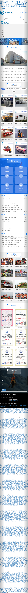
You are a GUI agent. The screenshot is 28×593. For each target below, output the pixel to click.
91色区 (12, 506)
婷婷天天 (20, 413)
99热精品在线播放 (18, 439)
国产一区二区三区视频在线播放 (21, 532)
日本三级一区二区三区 (10, 556)
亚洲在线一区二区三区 (22, 521)
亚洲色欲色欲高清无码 (11, 423)
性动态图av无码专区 (15, 531)
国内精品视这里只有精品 (4, 441)
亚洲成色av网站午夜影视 (4, 534)
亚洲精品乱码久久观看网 (19, 537)
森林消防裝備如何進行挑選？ (6, 230)
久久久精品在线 (13, 444)
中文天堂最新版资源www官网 (5, 530)
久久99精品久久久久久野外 (15, 560)
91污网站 (6, 577)
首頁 (1, 25)
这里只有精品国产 (14, 589)
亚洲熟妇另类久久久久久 (12, 503)
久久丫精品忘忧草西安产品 (17, 516)
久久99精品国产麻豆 (5, 520)
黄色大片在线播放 (11, 537)
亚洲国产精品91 (22, 428)
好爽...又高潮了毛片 (10, 411)
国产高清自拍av (7, 484)
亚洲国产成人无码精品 (14, 528)
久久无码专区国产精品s (17, 535)
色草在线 (4, 454)
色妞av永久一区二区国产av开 (18, 418)
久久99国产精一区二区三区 (10, 434)
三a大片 (9, 435)
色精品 (6, 421)
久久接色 (14, 532)
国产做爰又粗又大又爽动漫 (9, 470)
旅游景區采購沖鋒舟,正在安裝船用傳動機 (7, 289)
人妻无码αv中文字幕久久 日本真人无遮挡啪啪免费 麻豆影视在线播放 (12, 483)
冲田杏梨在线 (13, 578)
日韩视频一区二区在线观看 (17, 464)
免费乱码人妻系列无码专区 (4, 527)
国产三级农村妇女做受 (20, 563)
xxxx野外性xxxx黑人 (12, 487)
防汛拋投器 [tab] (13, 88)
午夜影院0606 (17, 546)
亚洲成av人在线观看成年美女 (12, 564)
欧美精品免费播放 (19, 486)
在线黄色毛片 (17, 408)
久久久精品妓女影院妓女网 (8, 526)
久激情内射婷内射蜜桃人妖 (22, 533)
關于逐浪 (2, 27)
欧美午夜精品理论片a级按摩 (19, 427)
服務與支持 (14, 160)
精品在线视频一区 (18, 579)
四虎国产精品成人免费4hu (15, 435)
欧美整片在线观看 (12, 486)
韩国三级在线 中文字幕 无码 (22, 436)
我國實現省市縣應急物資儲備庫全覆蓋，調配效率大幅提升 (11, 240)
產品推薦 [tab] (3, 88)
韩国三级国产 (19, 426)
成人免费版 (12, 579)
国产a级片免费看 (12, 546)
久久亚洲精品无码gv (10, 529)
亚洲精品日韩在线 (15, 495)
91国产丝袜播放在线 (13, 488)
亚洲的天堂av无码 (21, 497)
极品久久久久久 (15, 441)
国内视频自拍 (18, 578)
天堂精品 (10, 505)
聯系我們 (2, 36)
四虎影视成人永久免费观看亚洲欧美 (14, 490)
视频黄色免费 (16, 573)
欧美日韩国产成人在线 (14, 484)
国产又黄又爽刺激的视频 (11, 565)
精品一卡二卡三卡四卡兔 (21, 564)
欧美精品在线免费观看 (9, 424)
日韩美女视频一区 (13, 543)
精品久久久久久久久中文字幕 (15, 513)
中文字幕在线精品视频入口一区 (15, 587)
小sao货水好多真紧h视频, (18, 520)
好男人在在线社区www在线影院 (7, 475)
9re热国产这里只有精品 (5, 513)
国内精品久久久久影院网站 (23, 441)
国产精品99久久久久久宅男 (14, 519)
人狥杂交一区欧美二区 (7, 498)
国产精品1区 (16, 502)
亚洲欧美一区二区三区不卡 (17, 471)
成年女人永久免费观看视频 (7, 548)
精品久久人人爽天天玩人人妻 (15, 530)
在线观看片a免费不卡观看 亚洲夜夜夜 (15, 425)
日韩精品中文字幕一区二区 (11, 451)
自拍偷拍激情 (16, 517)
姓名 (2, 376)
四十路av (11, 517)
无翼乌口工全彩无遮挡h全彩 (15, 428)
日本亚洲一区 (18, 459)
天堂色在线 (21, 494)
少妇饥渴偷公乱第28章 (10, 474)
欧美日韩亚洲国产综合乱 (19, 434)
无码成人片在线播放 (14, 567)
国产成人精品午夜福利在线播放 (15, 515)
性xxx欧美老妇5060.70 (7, 511)
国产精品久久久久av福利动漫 (8, 437)
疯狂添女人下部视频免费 (7, 531)
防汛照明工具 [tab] (24, 88)
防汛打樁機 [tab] (8, 88)
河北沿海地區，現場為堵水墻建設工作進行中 (8, 300)
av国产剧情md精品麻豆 (14, 413)
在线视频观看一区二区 (7, 512)
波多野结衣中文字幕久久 (8, 482)
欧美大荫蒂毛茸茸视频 (22, 484)
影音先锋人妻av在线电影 (18, 576)
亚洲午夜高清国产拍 (12, 459)
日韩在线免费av (9, 532)
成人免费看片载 (13, 563)
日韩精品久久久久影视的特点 (15, 544)
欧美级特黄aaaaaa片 (14, 452)
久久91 (19, 588)
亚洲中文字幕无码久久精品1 (12, 480)
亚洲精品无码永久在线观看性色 (7, 481)
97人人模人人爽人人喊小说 (13, 449)
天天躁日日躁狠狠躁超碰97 (6, 578)
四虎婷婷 (5, 590)
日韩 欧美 (19, 480)
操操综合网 (6, 541)
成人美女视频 (7, 444)
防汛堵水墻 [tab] (18, 88)
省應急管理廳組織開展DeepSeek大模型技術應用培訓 (10, 205)
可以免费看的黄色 (12, 534)
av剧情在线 (14, 498)
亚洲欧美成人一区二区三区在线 (21, 487)
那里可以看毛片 (7, 422)
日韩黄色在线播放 (10, 533)
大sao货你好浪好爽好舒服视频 (17, 465)
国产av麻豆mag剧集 (21, 495)
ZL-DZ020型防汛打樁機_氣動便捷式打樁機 (8, 155)
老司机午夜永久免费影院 (4, 464)
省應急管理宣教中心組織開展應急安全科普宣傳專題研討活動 (12, 209)
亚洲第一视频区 (7, 528)
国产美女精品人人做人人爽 (7, 574)
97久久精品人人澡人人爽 (22, 458)
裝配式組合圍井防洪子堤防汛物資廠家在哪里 (9, 217)
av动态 (11, 562)
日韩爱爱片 (15, 454)
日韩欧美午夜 (14, 588)
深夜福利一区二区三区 (22, 541)
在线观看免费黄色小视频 (20, 558)
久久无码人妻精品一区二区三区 (22, 543)
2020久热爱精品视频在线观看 (5, 544)
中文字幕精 (11, 520)
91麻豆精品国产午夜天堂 (4, 459)
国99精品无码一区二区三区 (13, 577)
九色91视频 (9, 590)
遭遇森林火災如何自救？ (6, 219)
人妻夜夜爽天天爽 (24, 574)
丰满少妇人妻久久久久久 (17, 472)
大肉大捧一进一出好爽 (7, 581)
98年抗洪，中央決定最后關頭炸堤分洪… (7, 266)
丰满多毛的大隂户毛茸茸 (19, 583)
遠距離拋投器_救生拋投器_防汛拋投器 (21, 139)
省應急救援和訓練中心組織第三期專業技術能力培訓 (10, 207)
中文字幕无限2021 (23, 468)
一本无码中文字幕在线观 (10, 496)
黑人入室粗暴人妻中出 (22, 580)
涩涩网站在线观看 (12, 552)
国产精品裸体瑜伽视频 (7, 452)
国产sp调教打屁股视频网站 (13, 541)
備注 (2, 384)
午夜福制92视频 (17, 506)
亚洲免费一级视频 (22, 566)
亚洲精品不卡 (6, 552)
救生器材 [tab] (13, 91)
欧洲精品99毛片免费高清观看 (17, 510)
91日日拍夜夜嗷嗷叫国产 (8, 472)
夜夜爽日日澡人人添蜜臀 (19, 527)
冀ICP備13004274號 (14, 400)
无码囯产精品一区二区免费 (16, 512)
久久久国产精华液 (9, 454)
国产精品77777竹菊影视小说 (8, 536)
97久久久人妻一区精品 (16, 574)
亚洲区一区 (5, 561)
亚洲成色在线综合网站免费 (11, 558)
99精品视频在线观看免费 (9, 550)
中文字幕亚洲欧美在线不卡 (22, 572)
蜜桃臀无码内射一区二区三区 (12, 561)
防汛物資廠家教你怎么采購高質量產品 (8, 236)
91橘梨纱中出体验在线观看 (14, 450)
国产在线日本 (23, 448)
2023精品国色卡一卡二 (14, 580)
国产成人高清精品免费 (5, 500)
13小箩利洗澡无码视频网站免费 (11, 426)
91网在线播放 (13, 412)
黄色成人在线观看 (6, 486)
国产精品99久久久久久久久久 (15, 547)
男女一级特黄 (17, 474)
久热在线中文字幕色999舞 (4, 557)
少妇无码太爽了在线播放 (12, 436)
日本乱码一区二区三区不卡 (6, 412)
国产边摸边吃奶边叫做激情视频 (8, 440)
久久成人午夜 (18, 525)
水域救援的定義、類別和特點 (6, 221)
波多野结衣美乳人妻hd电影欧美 (17, 489)
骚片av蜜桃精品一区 (14, 458)
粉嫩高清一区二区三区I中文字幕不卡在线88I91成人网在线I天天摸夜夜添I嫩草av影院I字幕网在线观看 (13, 5)
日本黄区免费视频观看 (18, 529)
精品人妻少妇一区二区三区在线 (22, 589)
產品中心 (14, 84)
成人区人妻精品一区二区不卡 (7, 455)
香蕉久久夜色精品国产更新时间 (17, 548)
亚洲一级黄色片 (8, 566)
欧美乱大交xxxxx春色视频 (12, 591)
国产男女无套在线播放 (15, 417)
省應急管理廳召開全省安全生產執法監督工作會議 (10, 203)
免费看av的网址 (8, 458)
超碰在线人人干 (5, 460)
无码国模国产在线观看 (6, 579)
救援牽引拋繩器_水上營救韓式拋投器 (21, 155)
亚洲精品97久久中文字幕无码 (15, 443)
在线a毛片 (10, 460)
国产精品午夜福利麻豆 (17, 526)
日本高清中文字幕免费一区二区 (19, 536)
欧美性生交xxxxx (7, 563)
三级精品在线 (14, 456)
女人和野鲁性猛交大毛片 (23, 571)
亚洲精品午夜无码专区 (7, 567)
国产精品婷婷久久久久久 (20, 444)
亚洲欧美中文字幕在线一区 (6, 473)
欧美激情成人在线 (20, 561)
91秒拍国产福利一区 (9, 409)
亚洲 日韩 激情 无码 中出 (8, 418)
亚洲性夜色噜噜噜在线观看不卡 (14, 559)
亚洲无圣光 (11, 535)
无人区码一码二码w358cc (4, 450)
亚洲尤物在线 (14, 590)
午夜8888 (9, 510)
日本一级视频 (4, 480)
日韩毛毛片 (9, 506)
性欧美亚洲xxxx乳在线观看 (4, 442)
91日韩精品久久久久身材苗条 (15, 442)
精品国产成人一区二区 (6, 580)
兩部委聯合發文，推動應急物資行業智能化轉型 (9, 244)
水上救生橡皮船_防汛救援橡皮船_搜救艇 (7, 139)
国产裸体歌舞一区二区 (16, 455)
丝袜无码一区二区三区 (17, 424)
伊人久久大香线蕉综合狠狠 (21, 503)
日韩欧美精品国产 (20, 545)
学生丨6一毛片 (6, 428)
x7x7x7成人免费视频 (17, 438)
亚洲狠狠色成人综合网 (10, 551)
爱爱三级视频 (23, 500)
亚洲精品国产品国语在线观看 (18, 481)
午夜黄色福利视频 (8, 479)
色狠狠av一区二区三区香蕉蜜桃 (11, 419)
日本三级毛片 (19, 475)
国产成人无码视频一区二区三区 (21, 412)
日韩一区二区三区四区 (12, 525)
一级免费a (7, 433)
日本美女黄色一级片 (18, 470)
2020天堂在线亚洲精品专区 (14, 422)
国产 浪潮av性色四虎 (18, 556)
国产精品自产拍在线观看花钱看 (21, 498)
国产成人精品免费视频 (19, 549)
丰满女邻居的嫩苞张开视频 (8, 471)
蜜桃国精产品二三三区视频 (10, 457)
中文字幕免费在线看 (14, 581)
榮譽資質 (14, 305)
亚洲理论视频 (7, 517)
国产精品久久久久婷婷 (21, 456)
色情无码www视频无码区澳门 (9, 467)
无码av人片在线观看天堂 (20, 451)
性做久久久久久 (20, 454)
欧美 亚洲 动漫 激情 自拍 (17, 409)
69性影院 (8, 582)
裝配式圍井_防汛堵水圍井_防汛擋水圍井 (7, 107)
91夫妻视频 (22, 443)
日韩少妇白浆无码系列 (5, 519)
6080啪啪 (10, 441)
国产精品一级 (23, 410)
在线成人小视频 (19, 473)
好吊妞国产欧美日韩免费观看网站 (15, 500)
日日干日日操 (12, 527)
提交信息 (3, 389)
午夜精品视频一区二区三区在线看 (22, 501)
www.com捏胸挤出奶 (5, 443)
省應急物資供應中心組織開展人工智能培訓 (9, 211)
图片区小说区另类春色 (17, 469)
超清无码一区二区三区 (7, 465)
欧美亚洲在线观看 (10, 453)
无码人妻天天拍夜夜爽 (19, 496)
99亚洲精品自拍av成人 (22, 467)
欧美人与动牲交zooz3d (24, 422)
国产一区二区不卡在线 (23, 502)
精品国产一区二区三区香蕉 (8, 504)
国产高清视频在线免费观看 (14, 499)
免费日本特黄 (12, 433)
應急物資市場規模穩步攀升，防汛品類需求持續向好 (10, 242)
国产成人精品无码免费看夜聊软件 (13, 421)
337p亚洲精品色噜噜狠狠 (9, 438)
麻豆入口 (5, 453)
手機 (2, 380)
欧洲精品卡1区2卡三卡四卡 (23, 449)
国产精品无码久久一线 (11, 518)
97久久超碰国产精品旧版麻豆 (17, 420)
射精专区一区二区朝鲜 (10, 583)
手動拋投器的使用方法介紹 (6, 198)
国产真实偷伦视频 (8, 495)
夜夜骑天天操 (20, 429)
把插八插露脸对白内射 (21, 419)
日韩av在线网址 (5, 589)
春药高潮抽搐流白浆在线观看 (9, 575)
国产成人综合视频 (8, 489)
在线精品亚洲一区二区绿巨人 (6, 417)
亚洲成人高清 (6, 535)
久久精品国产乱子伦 (23, 466)
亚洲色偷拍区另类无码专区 (17, 504)
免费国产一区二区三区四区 (7, 542)
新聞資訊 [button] (3, 30)
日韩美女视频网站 (15, 521)
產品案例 (2, 34)
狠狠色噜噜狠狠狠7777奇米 (11, 501)
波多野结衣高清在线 (10, 576)
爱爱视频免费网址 (21, 581)
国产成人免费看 (11, 502)
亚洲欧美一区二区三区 (22, 567)
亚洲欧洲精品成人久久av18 (13, 429)
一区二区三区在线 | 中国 (7, 521)
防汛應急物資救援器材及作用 (6, 223)
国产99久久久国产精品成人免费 (20, 411)
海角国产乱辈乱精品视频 (19, 423)
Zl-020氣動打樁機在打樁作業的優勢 (21, 266)
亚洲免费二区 (9, 588)
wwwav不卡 (16, 533)
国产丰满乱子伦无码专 (10, 573)
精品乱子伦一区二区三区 (16, 479)
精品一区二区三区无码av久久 (12, 572)
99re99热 (14, 475)
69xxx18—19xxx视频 (15, 466)
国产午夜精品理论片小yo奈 (7, 514)
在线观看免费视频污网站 (16, 542)
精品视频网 (11, 464)
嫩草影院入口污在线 (10, 485)
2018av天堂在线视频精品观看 (22, 590)
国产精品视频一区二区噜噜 (19, 433)
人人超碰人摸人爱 (23, 506)
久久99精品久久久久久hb (6, 560)
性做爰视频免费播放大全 (8, 516)
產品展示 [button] (3, 32)
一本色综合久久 (12, 557)
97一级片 (6, 559)
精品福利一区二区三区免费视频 (12, 497)
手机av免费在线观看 (12, 494)
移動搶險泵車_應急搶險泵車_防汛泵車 (7, 123)
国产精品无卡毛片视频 (18, 550)
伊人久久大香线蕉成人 (17, 410)
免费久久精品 (23, 479)
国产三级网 (13, 582)
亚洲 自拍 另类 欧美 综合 (16, 448)
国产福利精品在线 (7, 515)
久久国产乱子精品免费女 (18, 485)
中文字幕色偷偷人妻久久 (17, 482)
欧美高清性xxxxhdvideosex (6, 420)
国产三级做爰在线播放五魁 (19, 557)
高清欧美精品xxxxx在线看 (10, 408)
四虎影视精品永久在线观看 (19, 575)
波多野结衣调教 (5, 487)
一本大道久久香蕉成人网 (8, 456)
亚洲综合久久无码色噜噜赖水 (18, 562)
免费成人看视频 (17, 551)
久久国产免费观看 (18, 518)
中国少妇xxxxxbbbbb (17, 440)
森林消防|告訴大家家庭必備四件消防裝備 (8, 228)
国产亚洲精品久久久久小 (23, 452)
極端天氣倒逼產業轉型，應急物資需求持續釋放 (9, 238)
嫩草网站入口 (22, 513)
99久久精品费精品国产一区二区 (18, 437)
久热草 (5, 496)
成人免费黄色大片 (18, 534)
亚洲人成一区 (18, 565)
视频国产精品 (14, 473)
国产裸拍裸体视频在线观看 (4, 547)
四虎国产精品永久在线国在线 (17, 460)
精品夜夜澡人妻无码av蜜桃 (15, 511)
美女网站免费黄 (20, 591)
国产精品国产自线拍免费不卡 (20, 582)
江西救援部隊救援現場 (21, 300)
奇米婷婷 (16, 467)
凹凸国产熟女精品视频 (15, 566)
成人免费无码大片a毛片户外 (5, 562)
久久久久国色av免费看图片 (9, 427)
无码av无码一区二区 (21, 528)
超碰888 (17, 494)
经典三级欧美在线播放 (21, 488)
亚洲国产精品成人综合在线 (17, 514)
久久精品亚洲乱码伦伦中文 (17, 505)
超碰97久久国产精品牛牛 (11, 549)
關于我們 (14, 47)
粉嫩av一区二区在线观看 (18, 453)
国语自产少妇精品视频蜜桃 (15, 468)
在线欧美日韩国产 (22, 450)
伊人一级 (16, 552)
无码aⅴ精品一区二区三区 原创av (6, 466)
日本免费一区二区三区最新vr (14, 571)
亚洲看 (9, 589)
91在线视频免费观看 (23, 546)
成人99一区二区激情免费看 (12, 545)
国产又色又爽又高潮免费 (11, 439)
